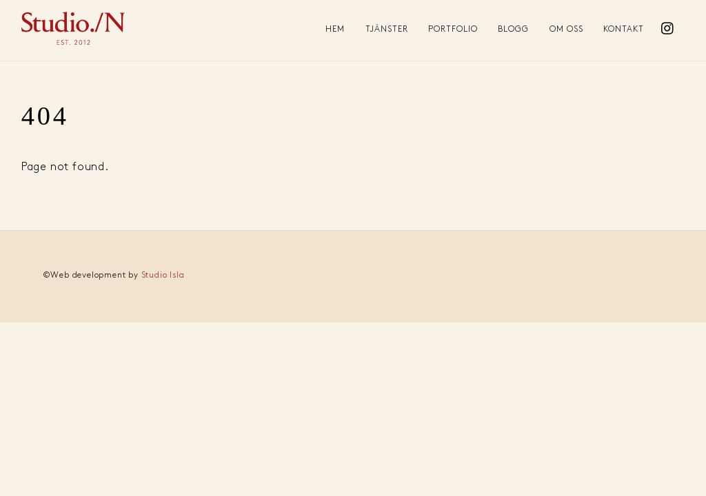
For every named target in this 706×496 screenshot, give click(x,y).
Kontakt (623, 29)
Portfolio (453, 29)
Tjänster (386, 29)
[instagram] (668, 25)
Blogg (513, 29)
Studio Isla (163, 275)
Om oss (566, 29)
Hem (335, 29)
